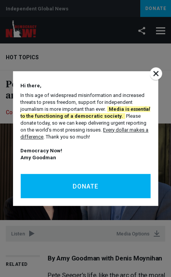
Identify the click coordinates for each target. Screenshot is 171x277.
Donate (85, 186)
